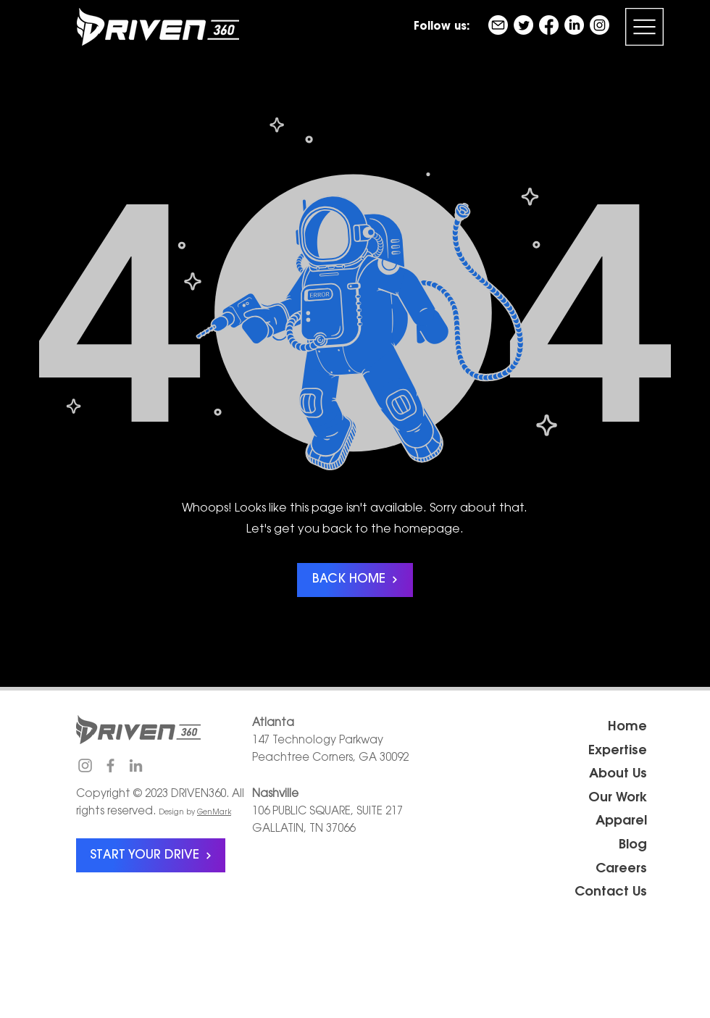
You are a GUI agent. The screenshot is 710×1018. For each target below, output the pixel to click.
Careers (621, 869)
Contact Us (611, 892)
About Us (618, 774)
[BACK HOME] (355, 580)
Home (627, 727)
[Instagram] (599, 25)
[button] (644, 27)
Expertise (617, 751)
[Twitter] (523, 25)
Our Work (617, 798)
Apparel (621, 821)
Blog (633, 845)
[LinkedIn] (574, 25)
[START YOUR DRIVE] (150, 855)
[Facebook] (549, 25)
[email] (498, 25)
